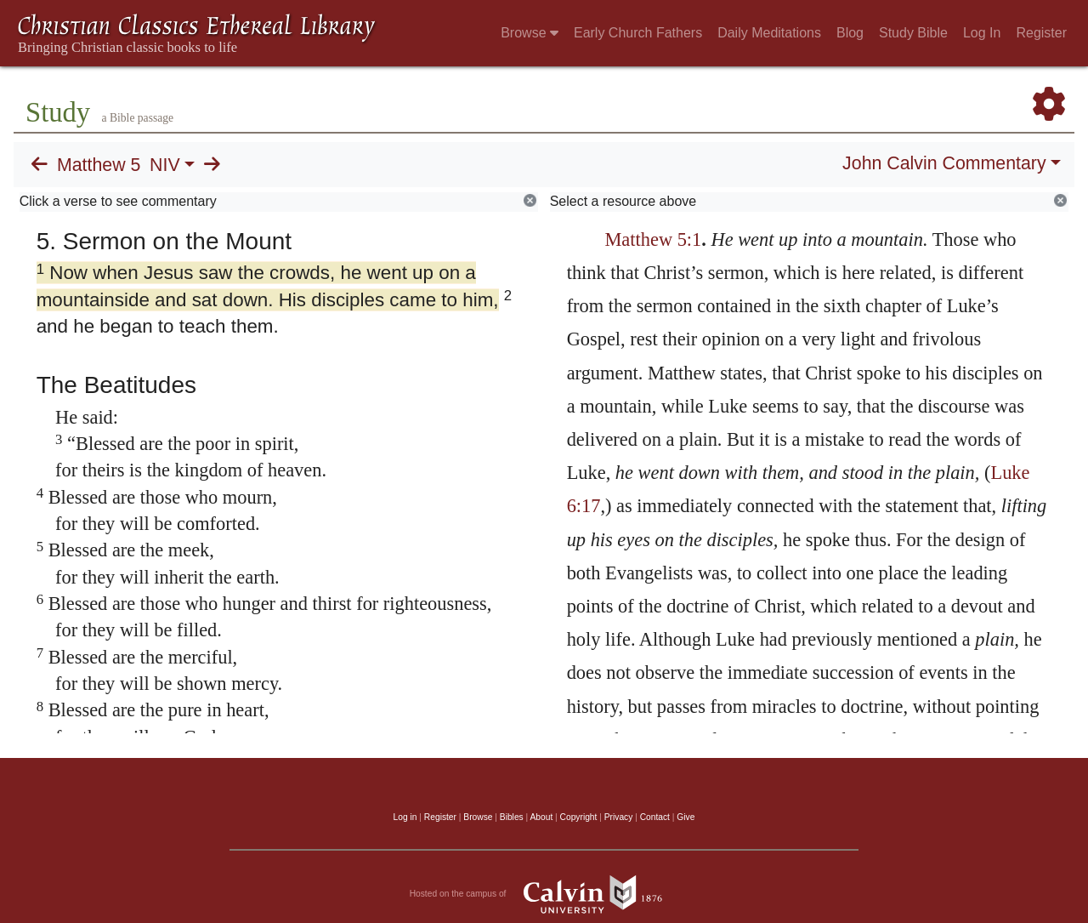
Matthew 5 (98, 165)
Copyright (579, 817)
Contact (655, 817)
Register (1041, 33)
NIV (165, 165)
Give (685, 817)
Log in (405, 817)
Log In (981, 33)
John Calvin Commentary (944, 163)
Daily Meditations (769, 33)
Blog (850, 33)
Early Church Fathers (638, 33)
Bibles (512, 817)
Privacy (618, 817)
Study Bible (913, 33)
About (541, 817)
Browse (529, 33)
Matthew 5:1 (652, 239)
